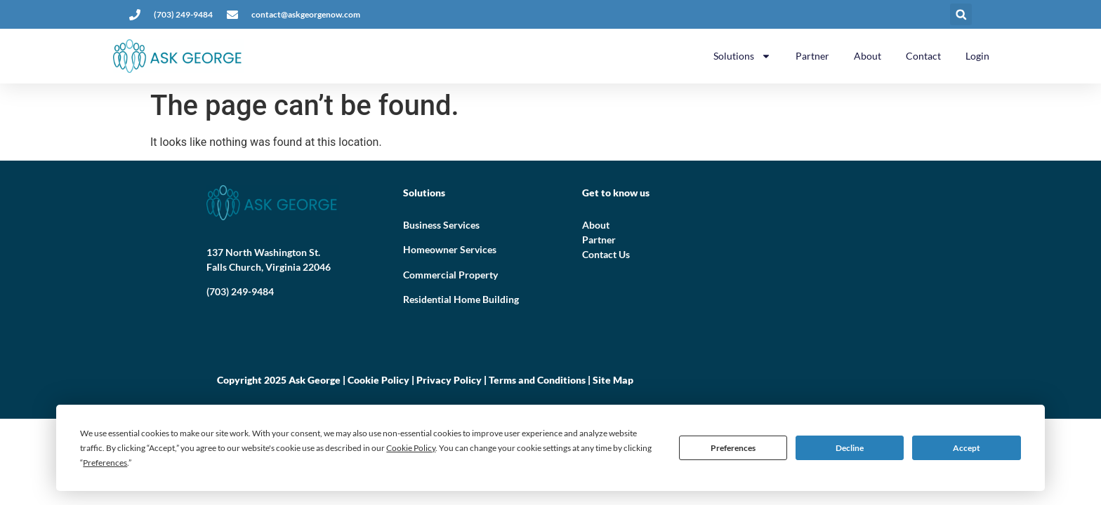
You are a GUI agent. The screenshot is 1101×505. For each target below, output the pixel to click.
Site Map (613, 380)
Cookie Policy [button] (410, 448)
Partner (812, 56)
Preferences (733, 448)
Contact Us (606, 254)
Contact (923, 56)
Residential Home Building (461, 299)
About (867, 56)
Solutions (742, 56)
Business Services (441, 225)
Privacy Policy (449, 380)
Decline (850, 448)
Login (977, 56)
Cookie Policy (378, 380)
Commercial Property (450, 275)
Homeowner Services (449, 249)
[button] (961, 14)
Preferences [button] (105, 462)
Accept (966, 448)
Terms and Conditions (537, 380)
